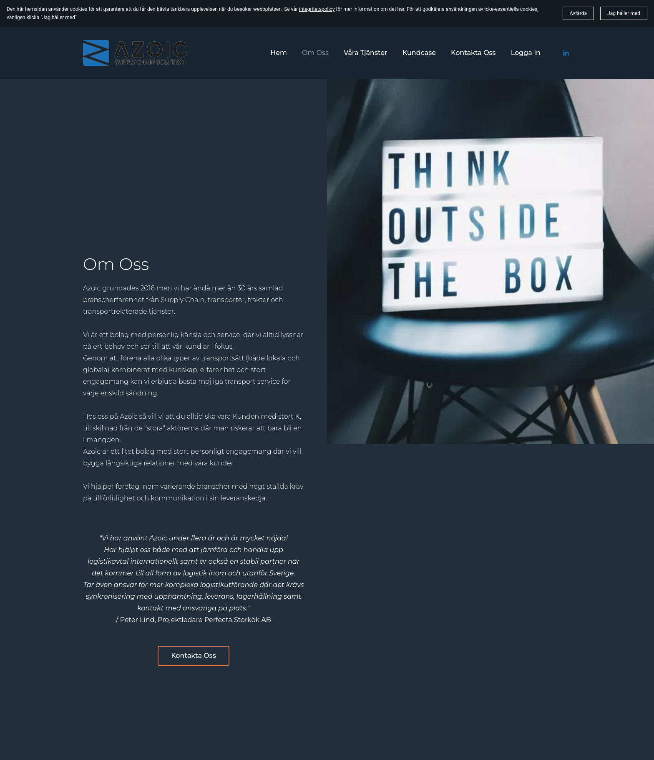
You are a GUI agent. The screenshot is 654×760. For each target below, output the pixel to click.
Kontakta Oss (193, 656)
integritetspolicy (317, 9)
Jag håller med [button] (623, 13)
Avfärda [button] (578, 13)
